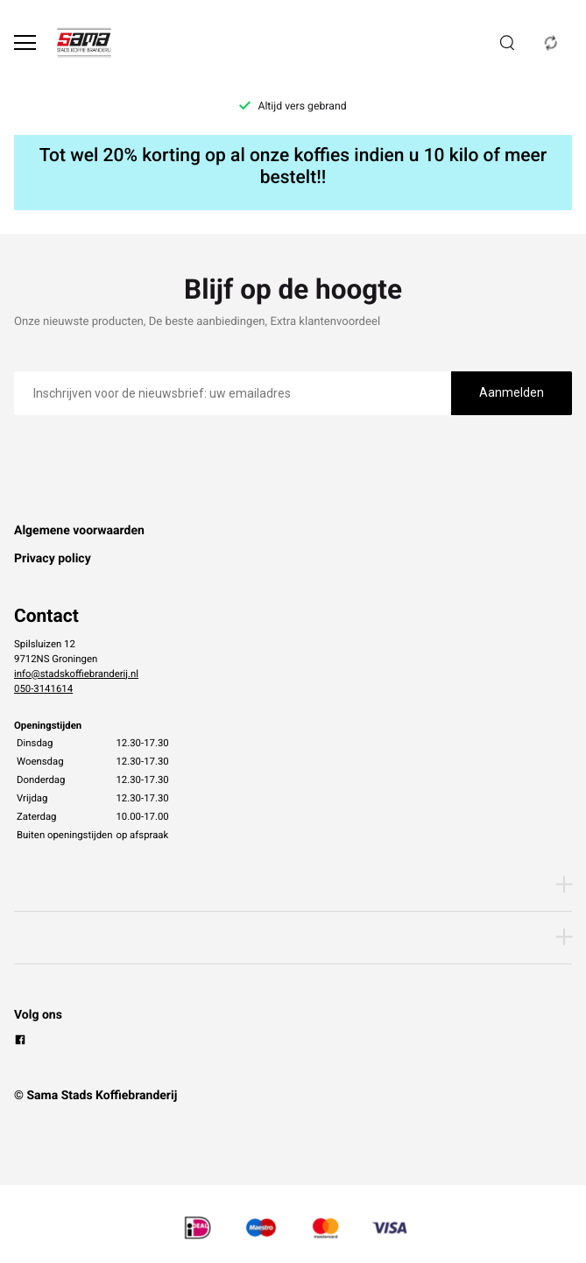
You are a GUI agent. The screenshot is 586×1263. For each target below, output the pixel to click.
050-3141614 (43, 688)
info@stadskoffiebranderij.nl (76, 673)
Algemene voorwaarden (79, 531)
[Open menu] (25, 42)
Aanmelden (511, 392)
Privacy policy (52, 559)
